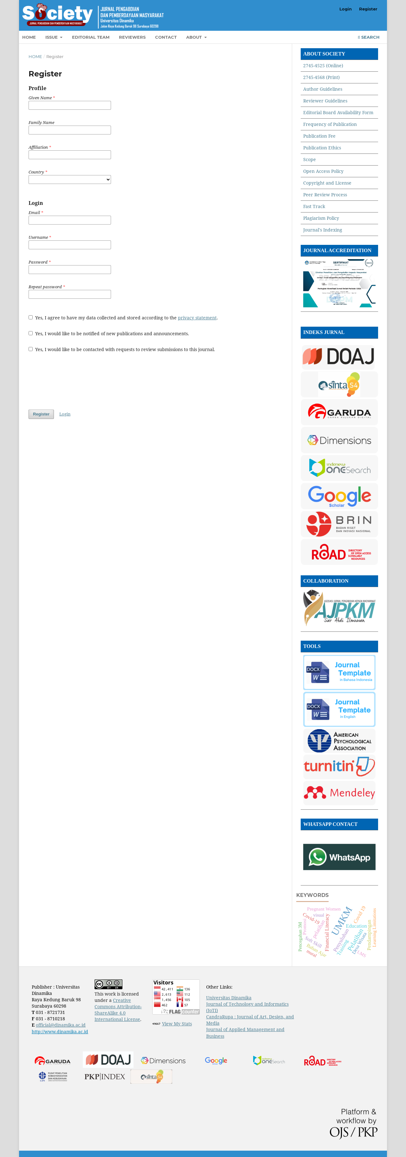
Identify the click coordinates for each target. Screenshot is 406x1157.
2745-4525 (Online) (323, 65)
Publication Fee (319, 136)
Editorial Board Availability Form (338, 112)
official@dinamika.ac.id (61, 1025)
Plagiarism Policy (321, 218)
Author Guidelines (322, 89)
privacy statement (197, 318)
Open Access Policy (323, 171)
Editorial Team (90, 37)
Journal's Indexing (322, 230)
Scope (309, 159)
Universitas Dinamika (229, 998)
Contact (166, 37)
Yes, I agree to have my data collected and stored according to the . (123, 318)
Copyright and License (327, 183)
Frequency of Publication (330, 124)
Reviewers (132, 37)
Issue (52, 37)
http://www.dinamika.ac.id (60, 1032)
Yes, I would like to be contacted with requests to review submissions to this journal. (122, 349)
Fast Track (314, 206)
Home (29, 37)
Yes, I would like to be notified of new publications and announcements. (109, 333)
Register (368, 8)
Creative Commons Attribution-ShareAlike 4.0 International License (118, 1009)
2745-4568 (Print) (321, 77)
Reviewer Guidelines (325, 101)
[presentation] (77, 381)
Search (369, 37)
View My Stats (177, 1024)
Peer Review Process (325, 195)
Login (345, 8)
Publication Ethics (322, 148)
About (194, 37)
